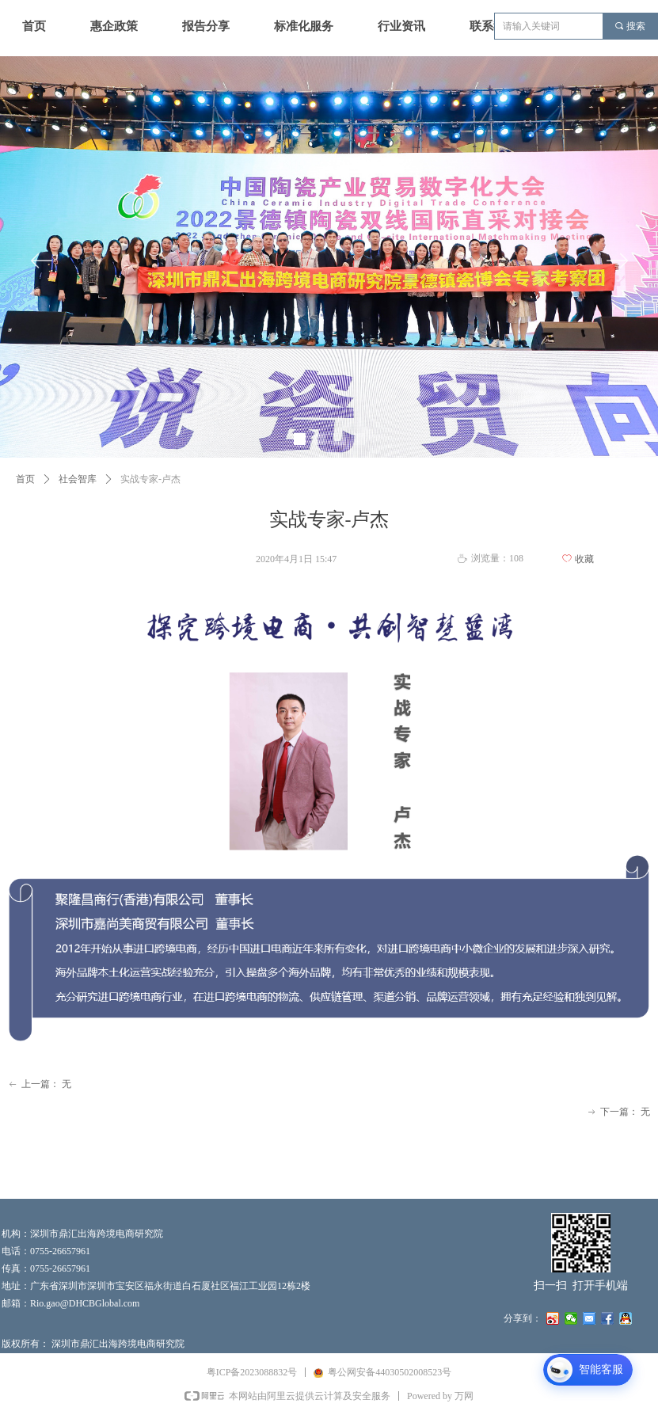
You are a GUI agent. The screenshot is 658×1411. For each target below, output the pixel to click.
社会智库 (78, 479)
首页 (25, 479)
